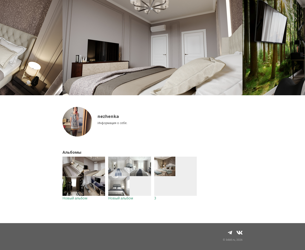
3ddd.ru (230, 239)
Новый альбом (74, 198)
